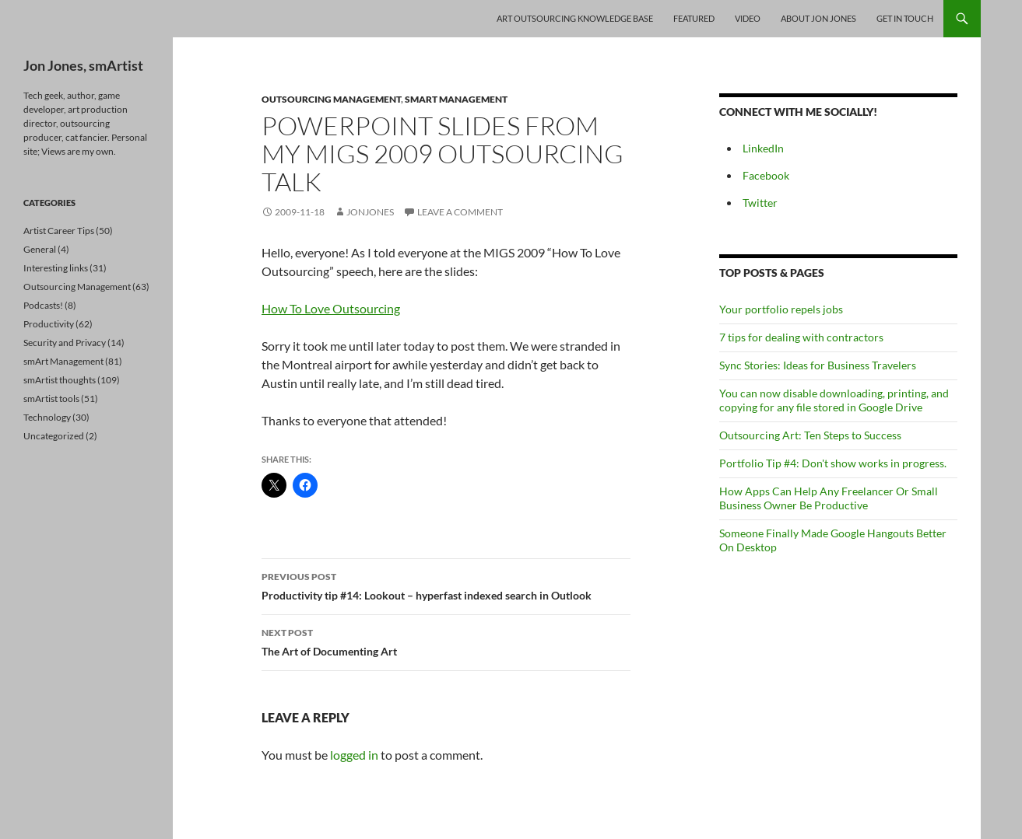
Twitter (760, 202)
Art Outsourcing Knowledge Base (575, 18)
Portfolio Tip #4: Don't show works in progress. (832, 463)
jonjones (370, 212)
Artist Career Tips (58, 230)
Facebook (766, 175)
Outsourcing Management (331, 99)
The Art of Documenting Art (446, 641)
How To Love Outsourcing (331, 308)
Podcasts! (43, 305)
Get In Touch (904, 18)
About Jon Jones (818, 18)
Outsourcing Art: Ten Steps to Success (810, 435)
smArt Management (456, 99)
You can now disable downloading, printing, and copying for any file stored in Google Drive (834, 400)
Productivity (48, 324)
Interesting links (55, 268)
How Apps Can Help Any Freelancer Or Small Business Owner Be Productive (828, 498)
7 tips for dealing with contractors (801, 337)
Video (747, 18)
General (39, 249)
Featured (694, 18)
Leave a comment (460, 212)
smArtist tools (51, 398)
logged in (354, 754)
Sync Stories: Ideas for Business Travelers (817, 365)
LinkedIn (763, 148)
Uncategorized (53, 436)
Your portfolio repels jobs (781, 309)
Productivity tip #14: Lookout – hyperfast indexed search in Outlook (446, 585)
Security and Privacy (64, 342)
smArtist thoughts (59, 380)
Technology (47, 417)
